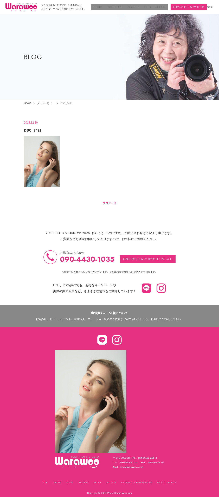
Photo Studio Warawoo (119, 493)
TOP (44, 483)
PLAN (69, 483)
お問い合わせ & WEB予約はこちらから (148, 259)
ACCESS (159, 7)
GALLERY (134, 7)
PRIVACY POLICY (167, 483)
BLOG (147, 7)
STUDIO (100, 7)
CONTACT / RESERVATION (136, 483)
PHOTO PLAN (116, 7)
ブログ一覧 (109, 203)
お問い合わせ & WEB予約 (188, 7)
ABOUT (56, 483)
